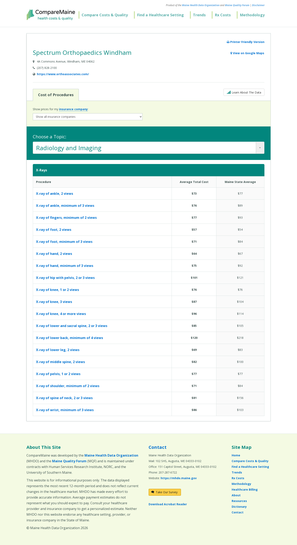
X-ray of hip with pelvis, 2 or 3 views (65, 277)
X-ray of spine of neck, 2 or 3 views (64, 398)
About (236, 495)
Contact (158, 447)
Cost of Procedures (55, 94)
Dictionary (239, 507)
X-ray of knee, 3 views (54, 301)
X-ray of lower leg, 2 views (57, 350)
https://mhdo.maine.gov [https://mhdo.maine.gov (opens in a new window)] (179, 478)
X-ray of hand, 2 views (54, 253)
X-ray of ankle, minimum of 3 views (65, 205)
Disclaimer (258, 5)
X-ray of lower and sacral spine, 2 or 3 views (71, 326)
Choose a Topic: (49, 136)
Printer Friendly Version (245, 42)
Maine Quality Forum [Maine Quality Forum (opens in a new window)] (237, 5)
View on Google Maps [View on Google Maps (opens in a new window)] (247, 53)
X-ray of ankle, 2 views (54, 193)
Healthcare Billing (245, 489)
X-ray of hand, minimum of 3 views (64, 265)
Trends (199, 14)
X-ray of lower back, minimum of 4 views (69, 338)
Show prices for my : (60, 109)
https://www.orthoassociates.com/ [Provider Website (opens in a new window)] (63, 74)
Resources (239, 501)
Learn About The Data (244, 92)
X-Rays (41, 170)
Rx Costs (223, 14)
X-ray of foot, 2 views (53, 229)
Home (236, 455)
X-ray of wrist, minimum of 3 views (65, 410)
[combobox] (148, 148)
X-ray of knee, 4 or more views (61, 314)
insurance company (73, 109)
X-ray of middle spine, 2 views (60, 362)
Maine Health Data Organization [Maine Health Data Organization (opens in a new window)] (200, 5)
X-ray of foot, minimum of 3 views (64, 241)
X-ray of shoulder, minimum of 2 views (67, 386)
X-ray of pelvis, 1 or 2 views (58, 374)
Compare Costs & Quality (105, 14)
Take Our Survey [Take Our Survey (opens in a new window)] (164, 492)
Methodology (252, 14)
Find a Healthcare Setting (160, 14)
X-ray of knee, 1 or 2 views (57, 289)
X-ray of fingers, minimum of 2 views (66, 217)
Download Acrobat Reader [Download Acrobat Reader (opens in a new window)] (168, 504)
